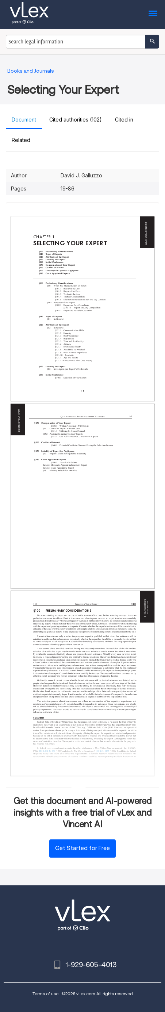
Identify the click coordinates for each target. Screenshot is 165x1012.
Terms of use (45, 993)
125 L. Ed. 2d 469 (47, 751)
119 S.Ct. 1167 (102, 751)
